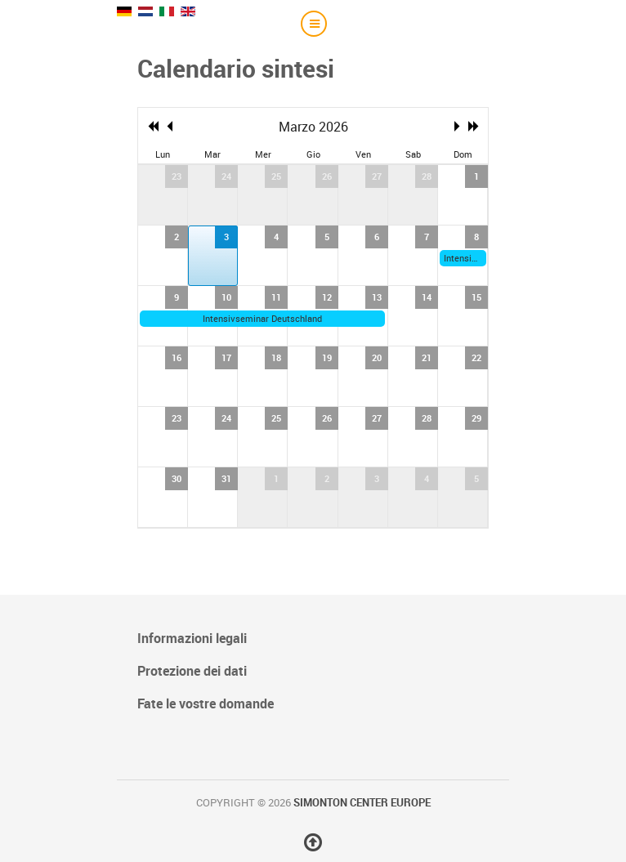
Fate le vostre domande (205, 703)
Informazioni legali (192, 638)
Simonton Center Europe (362, 802)
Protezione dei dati (192, 671)
